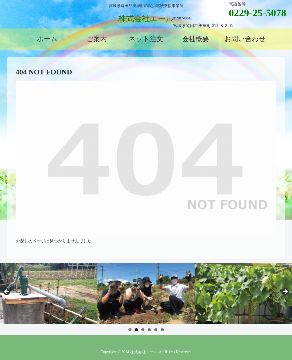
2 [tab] (136, 329)
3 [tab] (142, 329)
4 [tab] (149, 329)
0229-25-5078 (257, 13)
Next (285, 292)
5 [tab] (155, 329)
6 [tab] (162, 329)
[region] (146, 293)
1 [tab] (130, 329)
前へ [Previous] (7, 292)
